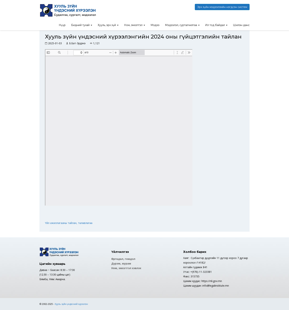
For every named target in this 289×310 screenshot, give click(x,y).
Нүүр (62, 25)
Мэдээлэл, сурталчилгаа (182, 25)
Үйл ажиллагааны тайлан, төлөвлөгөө (68, 223)
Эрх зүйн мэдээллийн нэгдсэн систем (222, 7)
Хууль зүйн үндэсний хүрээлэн (71, 304)
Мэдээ (155, 25)
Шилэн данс (241, 25)
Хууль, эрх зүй (108, 25)
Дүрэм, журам (121, 263)
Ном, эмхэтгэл (134, 25)
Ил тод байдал (216, 25)
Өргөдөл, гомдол (123, 259)
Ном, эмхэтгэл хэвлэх (126, 268)
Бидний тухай (81, 25)
